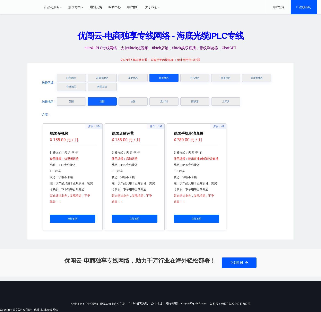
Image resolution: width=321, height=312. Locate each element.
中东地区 (195, 77)
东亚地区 (133, 77)
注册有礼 (303, 7)
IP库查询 (105, 303)
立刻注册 (239, 263)
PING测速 (92, 303)
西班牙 (195, 101)
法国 (133, 101)
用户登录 (279, 7)
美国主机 (102, 86)
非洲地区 (71, 86)
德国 (102, 101)
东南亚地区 (102, 77)
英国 (71, 101)
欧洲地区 (164, 77)
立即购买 (73, 218)
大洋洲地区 (257, 77)
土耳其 (225, 101)
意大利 (164, 101)
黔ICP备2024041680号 (235, 303)
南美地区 (226, 77)
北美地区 (71, 77)
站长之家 (119, 303)
